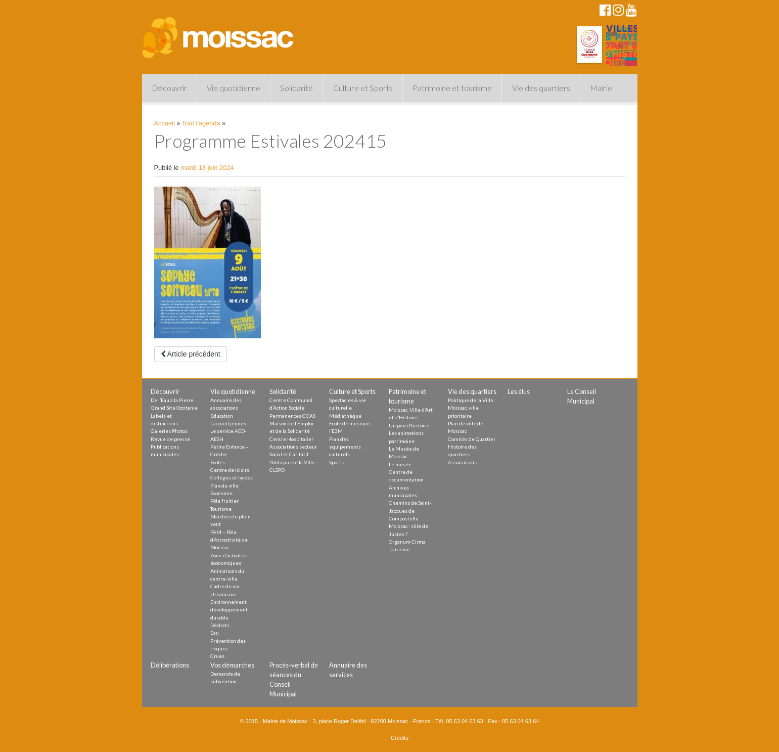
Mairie (601, 88)
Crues (217, 656)
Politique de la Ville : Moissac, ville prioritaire (472, 408)
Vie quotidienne (233, 88)
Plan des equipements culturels (345, 447)
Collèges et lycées (231, 477)
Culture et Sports (363, 88)
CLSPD (277, 470)
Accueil (164, 123)
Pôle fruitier (224, 501)
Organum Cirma (407, 542)
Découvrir (169, 88)
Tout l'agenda (201, 123)
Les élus (519, 391)
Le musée (400, 464)
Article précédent (190, 354)
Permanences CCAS (292, 416)
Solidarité (296, 88)
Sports (336, 462)
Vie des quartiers (541, 88)
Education (221, 416)
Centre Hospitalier (291, 439)
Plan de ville (224, 485)
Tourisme (221, 509)
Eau (214, 633)
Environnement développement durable (229, 610)
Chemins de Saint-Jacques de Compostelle (410, 510)
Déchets (220, 625)
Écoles (217, 462)
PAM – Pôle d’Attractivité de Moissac (229, 540)
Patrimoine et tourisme (452, 88)
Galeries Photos (169, 431)
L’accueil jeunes (228, 423)
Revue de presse (170, 439)
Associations (462, 462)
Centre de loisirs (229, 470)
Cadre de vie (225, 586)
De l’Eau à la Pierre (172, 400)
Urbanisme (223, 594)
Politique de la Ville (292, 462)
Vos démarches (232, 665)
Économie (221, 493)
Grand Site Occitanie (174, 408)
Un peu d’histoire (409, 425)
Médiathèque (345, 416)
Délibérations (170, 665)
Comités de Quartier (471, 439)
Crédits (399, 738)
